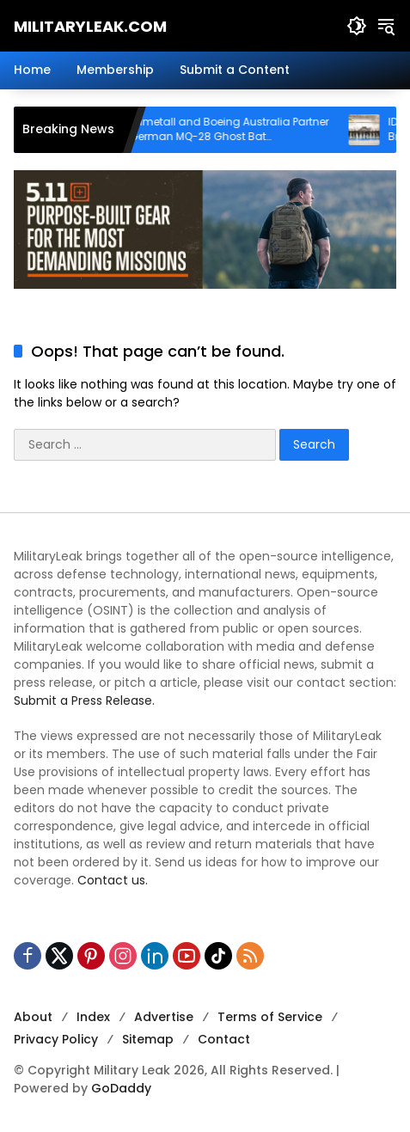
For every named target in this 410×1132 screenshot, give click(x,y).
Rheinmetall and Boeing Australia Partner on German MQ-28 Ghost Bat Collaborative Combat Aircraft (233, 129)
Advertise (163, 1016)
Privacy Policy (56, 1039)
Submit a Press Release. (84, 700)
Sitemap (148, 1039)
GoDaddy (121, 1088)
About (33, 1016)
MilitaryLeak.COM (90, 26)
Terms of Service (269, 1016)
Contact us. (112, 880)
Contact (224, 1039)
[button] (356, 25)
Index (93, 1016)
